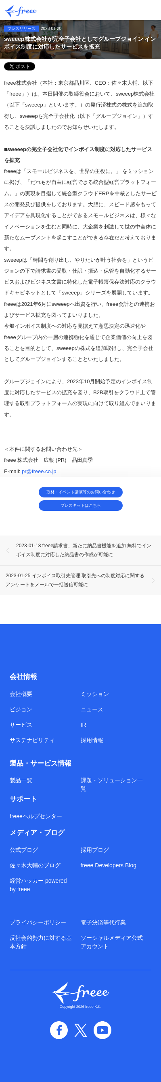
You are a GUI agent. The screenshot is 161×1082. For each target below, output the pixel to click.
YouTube (102, 1030)
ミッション (95, 694)
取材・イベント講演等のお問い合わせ (80, 492)
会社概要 (21, 694)
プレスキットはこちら (81, 505)
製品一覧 (21, 780)
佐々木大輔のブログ (35, 865)
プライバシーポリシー (38, 922)
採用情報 (92, 740)
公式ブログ (24, 850)
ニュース (92, 709)
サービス (21, 724)
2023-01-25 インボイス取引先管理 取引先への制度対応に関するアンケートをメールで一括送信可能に (75, 580)
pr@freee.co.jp (39, 471)
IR (83, 724)
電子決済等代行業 (103, 922)
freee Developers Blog (109, 865)
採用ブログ (95, 850)
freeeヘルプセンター (36, 816)
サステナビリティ (32, 740)
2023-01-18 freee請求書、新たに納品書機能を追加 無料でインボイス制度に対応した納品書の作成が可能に (83, 550)
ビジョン (21, 709)
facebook (59, 1030)
